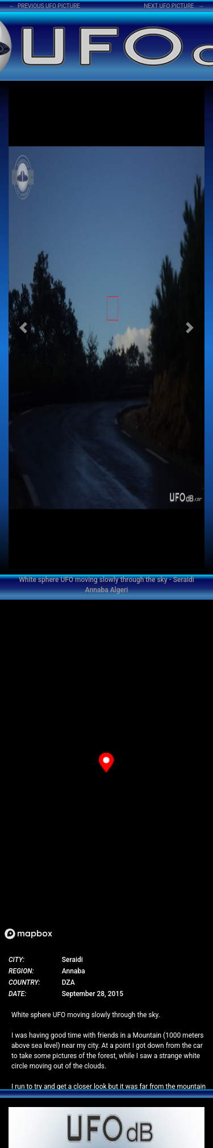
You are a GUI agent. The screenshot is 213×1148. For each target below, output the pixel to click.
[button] (23, 327)
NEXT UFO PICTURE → (174, 6)
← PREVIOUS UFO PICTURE (44, 6)
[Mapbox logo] (28, 933)
